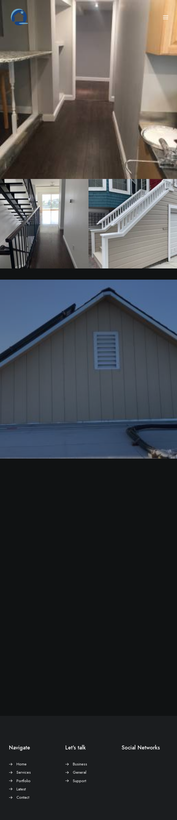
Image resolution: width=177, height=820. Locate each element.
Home (21, 764)
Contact (22, 797)
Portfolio (23, 781)
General (79, 772)
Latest (21, 789)
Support (79, 781)
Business (80, 764)
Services (23, 772)
